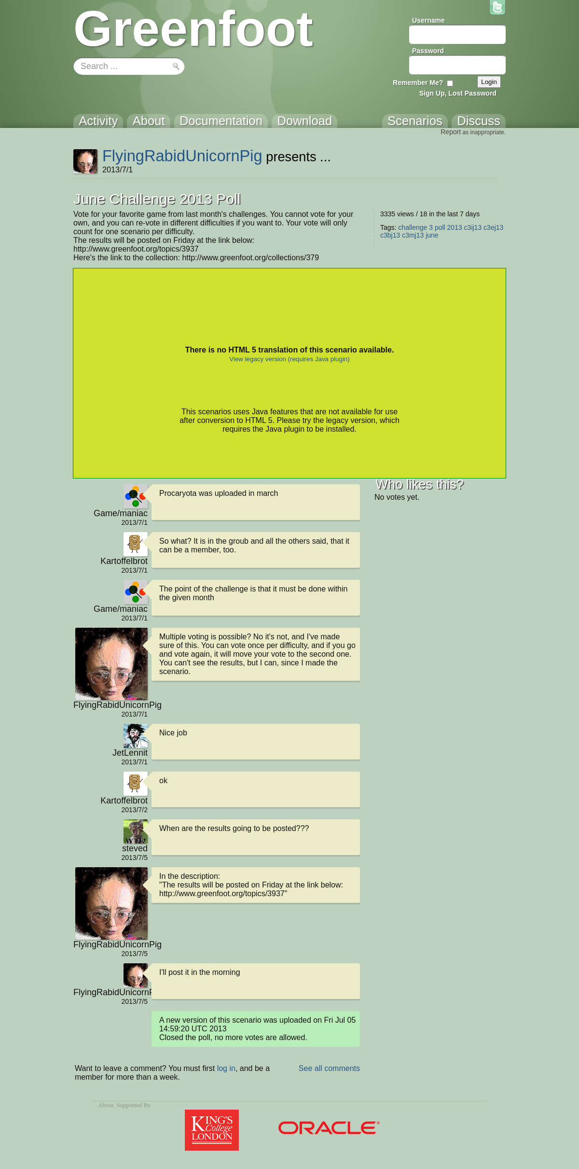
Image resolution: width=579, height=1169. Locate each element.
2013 (454, 227)
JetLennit (130, 753)
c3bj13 (390, 235)
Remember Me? (418, 82)
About (105, 1105)
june (432, 235)
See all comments (329, 1068)
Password (428, 51)
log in (226, 1068)
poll (440, 227)
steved (135, 848)
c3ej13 (493, 227)
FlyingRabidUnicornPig (182, 156)
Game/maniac (121, 513)
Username (428, 20)
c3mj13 (413, 235)
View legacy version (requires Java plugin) (289, 359)
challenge (412, 227)
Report (451, 132)
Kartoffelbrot (124, 561)
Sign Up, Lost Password (457, 93)
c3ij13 (473, 227)
